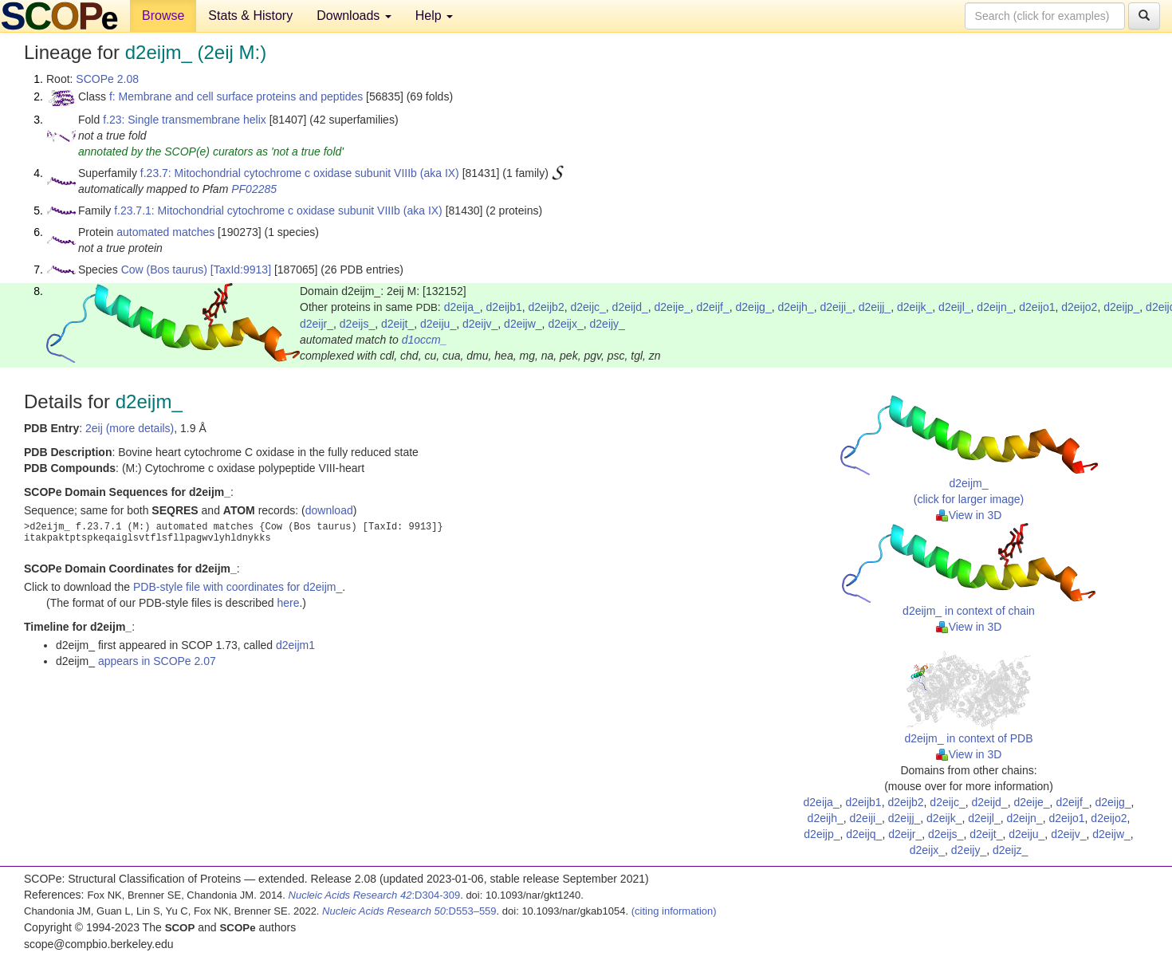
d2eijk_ (914, 307)
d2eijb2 (546, 307)
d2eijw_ (522, 323)
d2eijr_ (316, 323)
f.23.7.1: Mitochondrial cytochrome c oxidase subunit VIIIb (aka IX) (278, 210)
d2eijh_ (795, 307)
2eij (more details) (129, 428)
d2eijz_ (1010, 850)
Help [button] (434, 15)
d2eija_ (462, 307)
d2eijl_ (954, 307)
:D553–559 (409, 911)
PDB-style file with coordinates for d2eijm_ (237, 586)
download (329, 510)
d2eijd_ (630, 307)
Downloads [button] (354, 15)
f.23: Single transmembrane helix (184, 119)
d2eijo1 (1037, 307)
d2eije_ (672, 307)
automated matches (165, 232)
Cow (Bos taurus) (164, 269)
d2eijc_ (587, 307)
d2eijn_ (995, 307)
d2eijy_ (607, 323)
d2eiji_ (835, 307)
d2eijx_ (565, 323)
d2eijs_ (357, 323)
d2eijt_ (397, 323)
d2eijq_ (864, 834)
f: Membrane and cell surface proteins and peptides (236, 96)
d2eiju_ (438, 323)
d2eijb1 (504, 307)
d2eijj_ (875, 307)
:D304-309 (375, 895)
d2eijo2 (1079, 307)
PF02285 (254, 189)
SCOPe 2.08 (107, 79)
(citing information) (674, 911)
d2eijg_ (754, 307)
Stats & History (250, 15)
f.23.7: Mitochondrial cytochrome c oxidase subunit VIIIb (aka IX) (299, 173)
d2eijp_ (1121, 307)
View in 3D (969, 515)
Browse (163, 15)
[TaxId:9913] (240, 269)
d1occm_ (424, 339)
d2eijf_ (712, 307)
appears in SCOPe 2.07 (157, 661)
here (288, 602)
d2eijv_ (480, 323)
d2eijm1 (295, 645)
